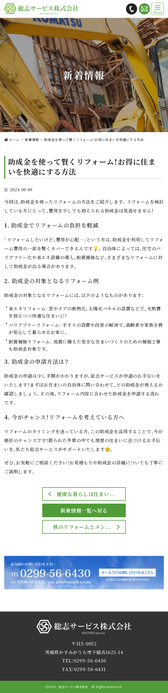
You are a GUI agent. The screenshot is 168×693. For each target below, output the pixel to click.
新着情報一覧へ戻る (84, 510)
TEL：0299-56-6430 (84, 660)
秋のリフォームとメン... (82, 526)
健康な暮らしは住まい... (86, 494)
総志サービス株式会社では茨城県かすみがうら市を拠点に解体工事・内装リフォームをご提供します (41, 8)
